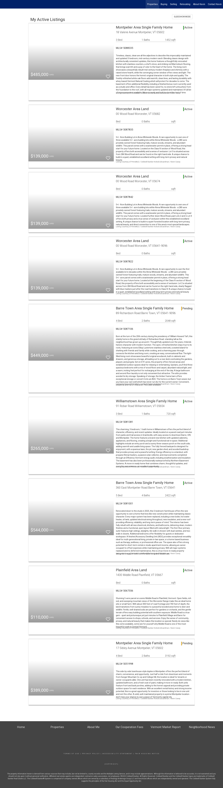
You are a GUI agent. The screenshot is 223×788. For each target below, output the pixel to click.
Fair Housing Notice (147, 753)
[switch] (108, 75)
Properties (152, 4)
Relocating (185, 4)
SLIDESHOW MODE (182, 17)
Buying (164, 4)
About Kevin (199, 4)
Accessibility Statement (118, 753)
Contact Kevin (215, 4)
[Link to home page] (3, 4)
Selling (173, 4)
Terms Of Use (71, 753)
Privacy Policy (91, 753)
